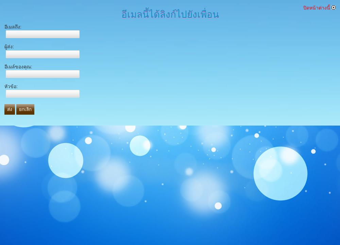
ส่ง (9, 109)
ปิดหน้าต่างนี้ (319, 8)
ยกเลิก (25, 109)
